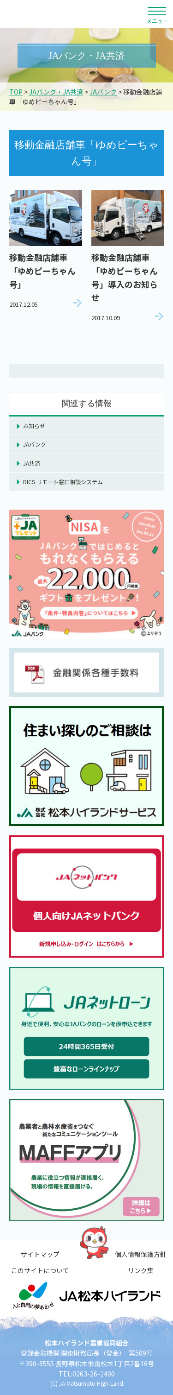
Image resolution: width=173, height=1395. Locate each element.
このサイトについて (40, 1270)
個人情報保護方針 (141, 1254)
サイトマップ (40, 1254)
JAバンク (103, 91)
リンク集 (141, 1270)
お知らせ (34, 425)
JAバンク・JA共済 (56, 91)
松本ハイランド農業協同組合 (72, 14)
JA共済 (31, 463)
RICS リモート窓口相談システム (63, 482)
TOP (16, 91)
